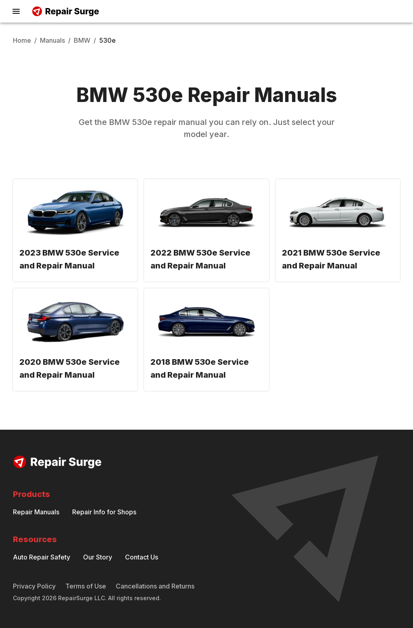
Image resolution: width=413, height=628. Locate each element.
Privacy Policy (34, 586)
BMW (82, 40)
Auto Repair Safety (41, 557)
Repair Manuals (36, 512)
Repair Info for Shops (104, 512)
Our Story (97, 557)
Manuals (52, 40)
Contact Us (141, 557)
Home (22, 40)
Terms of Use (85, 586)
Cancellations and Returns (155, 586)
